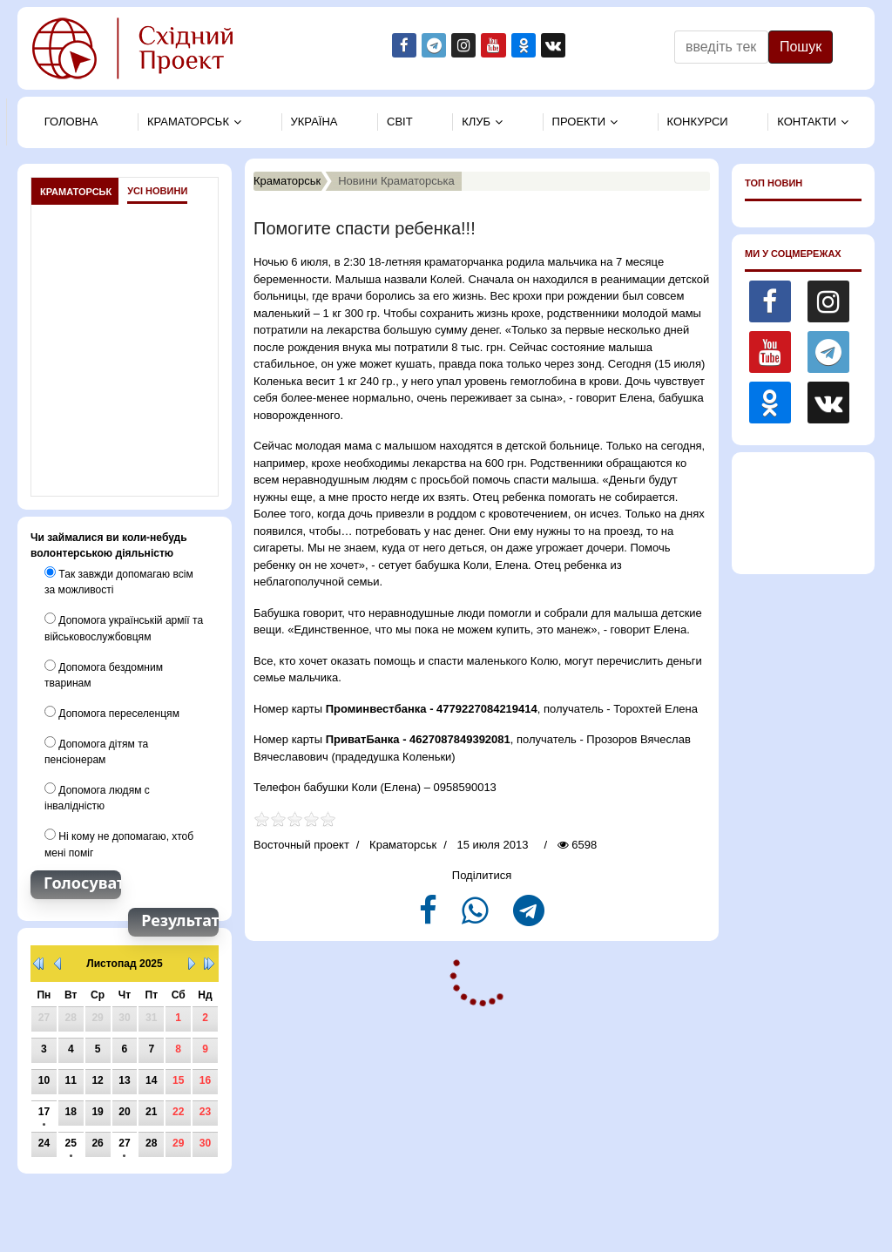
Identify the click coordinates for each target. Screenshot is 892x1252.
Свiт (400, 121)
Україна (314, 121)
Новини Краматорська (396, 180)
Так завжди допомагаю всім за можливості (118, 581)
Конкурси (697, 121)
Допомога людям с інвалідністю (96, 796)
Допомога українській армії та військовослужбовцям (123, 627)
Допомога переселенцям (111, 712)
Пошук (800, 46)
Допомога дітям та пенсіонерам (96, 750)
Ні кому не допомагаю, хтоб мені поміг (118, 842)
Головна (71, 121)
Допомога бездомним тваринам (103, 673)
